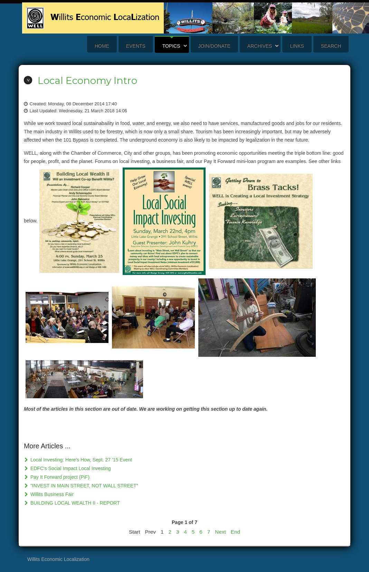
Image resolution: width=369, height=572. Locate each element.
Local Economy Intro (87, 80)
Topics (171, 46)
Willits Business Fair (51, 494)
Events (135, 46)
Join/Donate (214, 46)
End (235, 532)
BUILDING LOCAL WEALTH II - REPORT (74, 503)
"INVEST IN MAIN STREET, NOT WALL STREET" (83, 485)
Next (220, 532)
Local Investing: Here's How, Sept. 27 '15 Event (80, 460)
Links (297, 46)
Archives (259, 46)
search (331, 46)
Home (102, 46)
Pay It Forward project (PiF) (59, 477)
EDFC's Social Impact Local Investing (70, 468)
